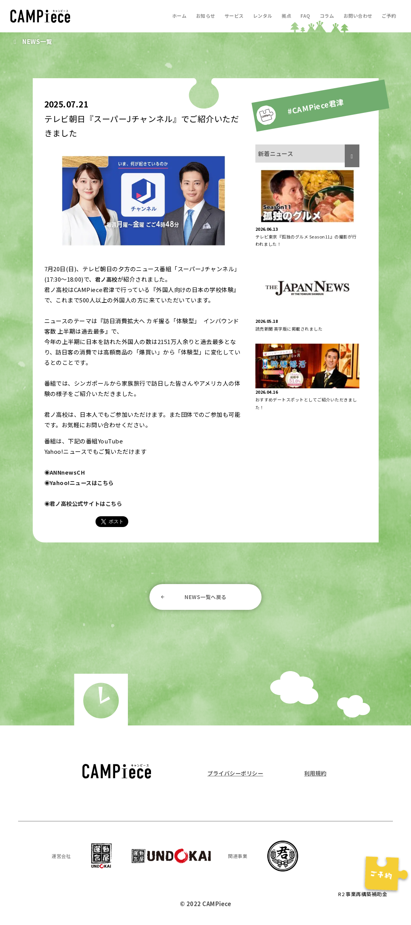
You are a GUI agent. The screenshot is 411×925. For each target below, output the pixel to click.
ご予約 (388, 15)
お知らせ (200, 15)
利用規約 (315, 774)
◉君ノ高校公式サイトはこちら (86, 503)
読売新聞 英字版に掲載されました (289, 329)
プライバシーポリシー (237, 774)
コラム (325, 15)
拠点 (283, 15)
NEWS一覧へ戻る (205, 597)
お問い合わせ (356, 15)
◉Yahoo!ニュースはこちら (81, 482)
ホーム (173, 15)
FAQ (303, 15)
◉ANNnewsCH (65, 472)
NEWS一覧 (38, 41)
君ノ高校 (107, 279)
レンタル (258, 15)
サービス (229, 15)
